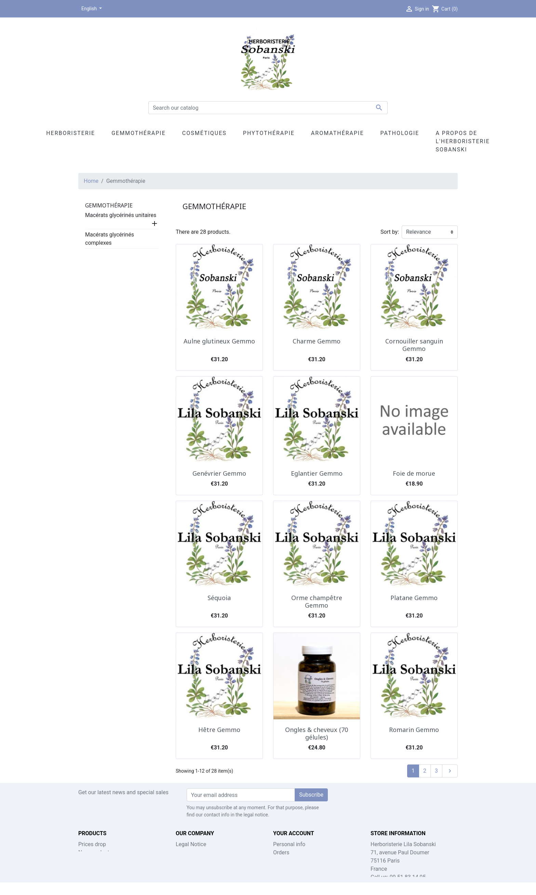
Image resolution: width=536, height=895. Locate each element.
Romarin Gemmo (414, 730)
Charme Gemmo (316, 341)
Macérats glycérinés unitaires (120, 215)
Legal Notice (191, 844)
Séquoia (219, 598)
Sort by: (389, 232)
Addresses (286, 869)
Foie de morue (414, 473)
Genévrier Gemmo (219, 473)
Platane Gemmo (414, 598)
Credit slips (286, 860)
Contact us (189, 852)
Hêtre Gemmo (219, 730)
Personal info (289, 844)
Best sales (91, 860)
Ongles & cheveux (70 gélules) (316, 733)
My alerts (284, 877)
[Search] (268, 107)
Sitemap (186, 860)
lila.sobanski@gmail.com (424, 885)
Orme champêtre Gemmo (316, 601)
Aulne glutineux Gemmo (219, 341)
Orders (281, 852)
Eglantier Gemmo (317, 473)
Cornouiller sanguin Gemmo (414, 345)
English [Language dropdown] (89, 8)
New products (95, 852)
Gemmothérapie (109, 205)
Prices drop (92, 844)
